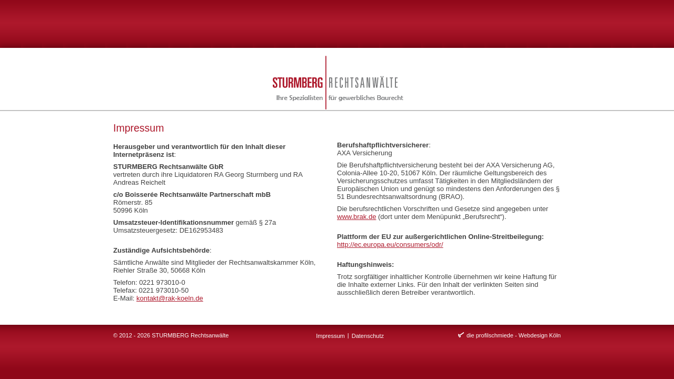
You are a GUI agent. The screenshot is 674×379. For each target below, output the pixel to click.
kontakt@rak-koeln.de (169, 298)
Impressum (330, 336)
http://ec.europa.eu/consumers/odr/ (390, 244)
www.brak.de (356, 217)
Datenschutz (368, 336)
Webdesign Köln (540, 335)
